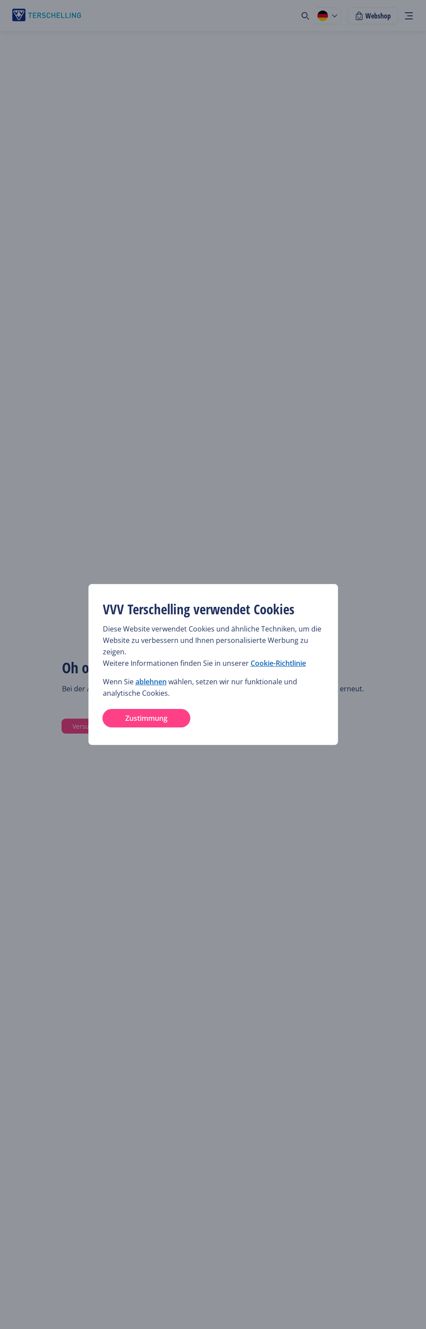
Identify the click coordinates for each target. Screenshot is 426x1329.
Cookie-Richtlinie (278, 663)
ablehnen (151, 682)
